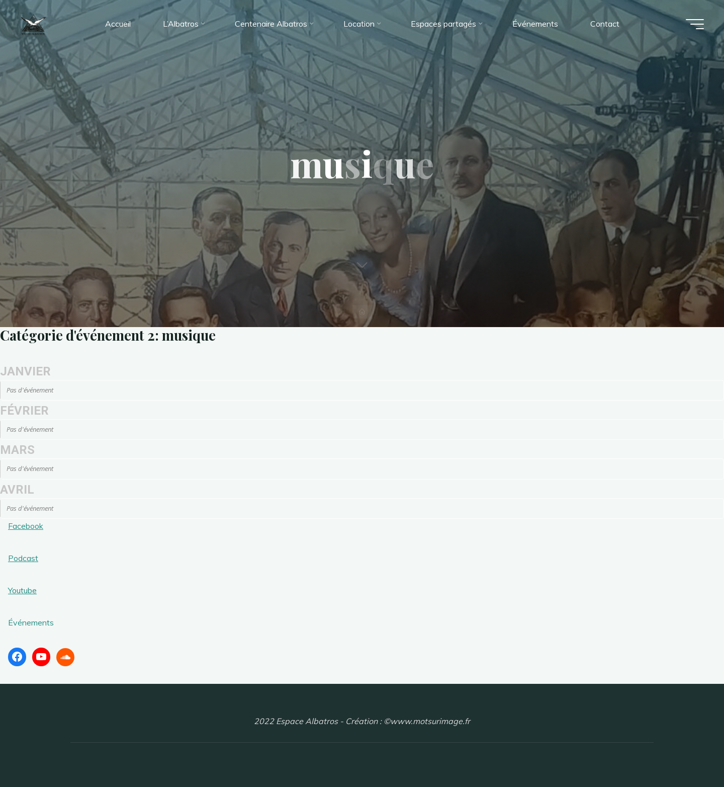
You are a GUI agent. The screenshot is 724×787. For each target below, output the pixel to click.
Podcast (23, 558)
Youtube (22, 590)
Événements (31, 622)
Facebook (25, 526)
